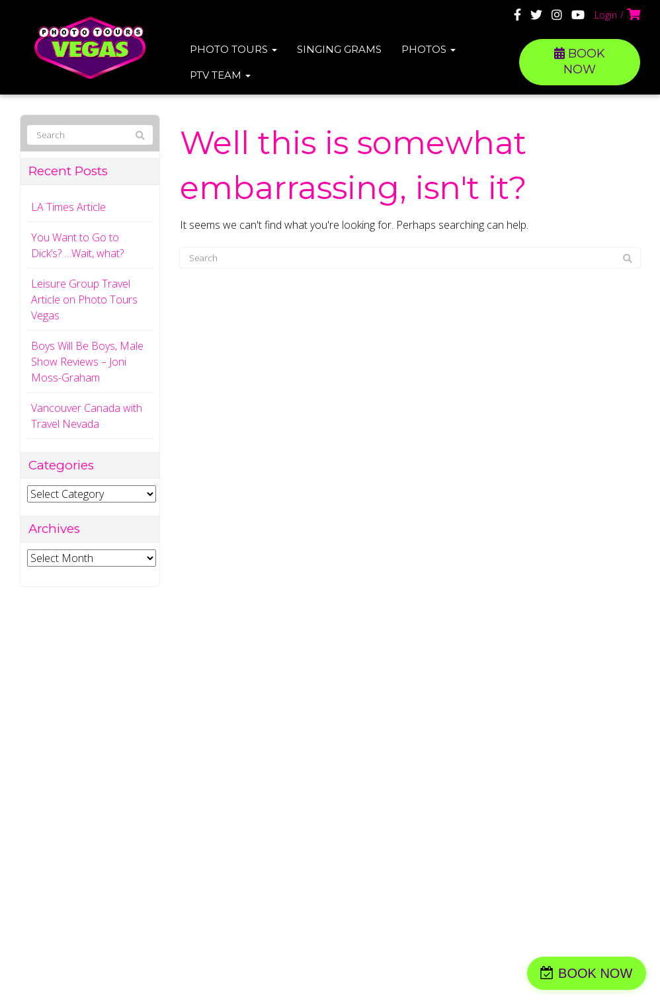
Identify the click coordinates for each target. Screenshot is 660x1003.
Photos (428, 49)
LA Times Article (68, 207)
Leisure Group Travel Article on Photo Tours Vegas (84, 299)
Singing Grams (339, 49)
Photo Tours (233, 49)
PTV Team (220, 75)
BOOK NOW (579, 61)
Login (606, 15)
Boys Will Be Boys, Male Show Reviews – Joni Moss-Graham (87, 362)
